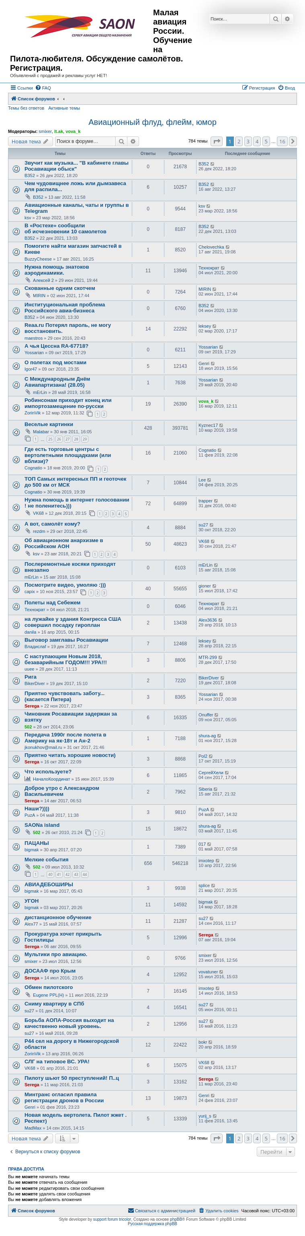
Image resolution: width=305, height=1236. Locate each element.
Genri (204, 363)
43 (76, 874)
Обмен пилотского (49, 987)
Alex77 (31, 924)
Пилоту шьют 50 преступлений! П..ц (72, 1078)
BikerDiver (35, 683)
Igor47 (31, 369)
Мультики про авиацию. (56, 954)
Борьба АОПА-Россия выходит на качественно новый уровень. (69, 1023)
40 (50, 874)
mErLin (40, 392)
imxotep (206, 860)
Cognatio (33, 467)
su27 (203, 524)
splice (204, 885)
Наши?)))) (37, 809)
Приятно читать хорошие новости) (70, 755)
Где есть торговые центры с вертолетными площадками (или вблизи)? (68, 455)
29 (85, 439)
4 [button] (257, 141)
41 (59, 874)
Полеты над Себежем (52, 603)
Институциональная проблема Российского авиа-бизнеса (65, 308)
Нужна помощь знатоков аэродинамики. (57, 270)
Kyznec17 (208, 425)
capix (30, 591)
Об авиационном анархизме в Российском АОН (64, 543)
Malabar (41, 431)
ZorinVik (33, 412)
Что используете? (48, 772)
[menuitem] (43, 88)
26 (59, 439)
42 (68, 874)
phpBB (176, 1219)
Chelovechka (211, 247)
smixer (45, 131)
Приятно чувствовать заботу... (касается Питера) (64, 696)
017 (202, 844)
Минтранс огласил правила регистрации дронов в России (64, 1097)
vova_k (73, 131)
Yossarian (34, 352)
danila (30, 632)
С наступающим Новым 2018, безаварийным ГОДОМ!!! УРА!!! (66, 659)
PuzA (30, 815)
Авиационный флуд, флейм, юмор (152, 122)
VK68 (38, 513)
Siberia (205, 789)
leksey (205, 326)
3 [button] (248, 141)
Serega (32, 706)
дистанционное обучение (58, 917)
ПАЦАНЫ (37, 843)
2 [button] (238, 141)
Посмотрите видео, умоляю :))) (65, 585)
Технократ (209, 267)
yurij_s (205, 1116)
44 (85, 874)
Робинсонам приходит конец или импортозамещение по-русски (68, 403)
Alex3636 (208, 620)
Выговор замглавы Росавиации (66, 640)
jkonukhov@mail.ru (43, 747)
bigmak (32, 849)
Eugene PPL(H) (48, 995)
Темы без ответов (26, 108)
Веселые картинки (49, 424)
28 (76, 439)
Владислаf (35, 646)
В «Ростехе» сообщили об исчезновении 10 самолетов (65, 228)
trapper (206, 500)
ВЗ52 (30, 175)
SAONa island (42, 825)
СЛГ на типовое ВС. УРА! (57, 1062)
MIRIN (39, 295)
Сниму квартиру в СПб (54, 1004)
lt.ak (58, 131)
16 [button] (282, 141)
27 (68, 439)
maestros (34, 338)
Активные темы (64, 108)
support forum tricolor (112, 1219)
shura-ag (207, 735)
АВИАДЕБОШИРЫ (49, 884)
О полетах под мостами (55, 362)
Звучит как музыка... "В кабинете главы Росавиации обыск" (77, 166)
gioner (205, 585)
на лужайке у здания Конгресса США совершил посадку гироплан (73, 622)
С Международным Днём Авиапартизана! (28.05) (57, 382)
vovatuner (208, 971)
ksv (28, 217)
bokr (203, 1042)
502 (28, 726)
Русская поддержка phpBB (152, 1224)
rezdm (39, 531)
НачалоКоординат (51, 779)
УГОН (32, 901)
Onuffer (206, 714)
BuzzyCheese (38, 259)
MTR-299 (208, 657)
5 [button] (266, 141)
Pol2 (203, 756)
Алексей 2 (43, 280)
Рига (31, 677)
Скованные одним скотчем (60, 288)
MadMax (33, 1128)
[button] (217, 141)
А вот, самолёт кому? (52, 524)
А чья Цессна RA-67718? (56, 346)
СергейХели (211, 772)
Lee (202, 479)
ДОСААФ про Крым (50, 971)
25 (50, 439)
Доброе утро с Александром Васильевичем (62, 791)
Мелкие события (46, 860)
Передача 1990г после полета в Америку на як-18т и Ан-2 (65, 738)
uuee (29, 669)
